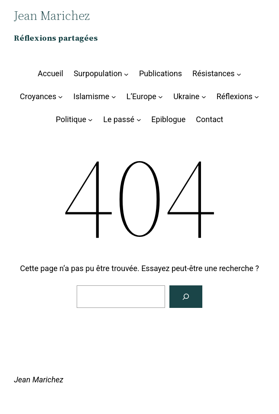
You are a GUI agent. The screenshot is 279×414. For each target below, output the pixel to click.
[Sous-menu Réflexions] (256, 96)
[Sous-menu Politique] (90, 119)
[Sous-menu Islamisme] (113, 96)
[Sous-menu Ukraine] (203, 96)
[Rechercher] (185, 296)
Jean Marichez (38, 379)
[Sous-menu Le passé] (138, 119)
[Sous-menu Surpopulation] (126, 73)
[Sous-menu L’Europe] (160, 96)
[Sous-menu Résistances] (239, 73)
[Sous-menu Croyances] (60, 96)
